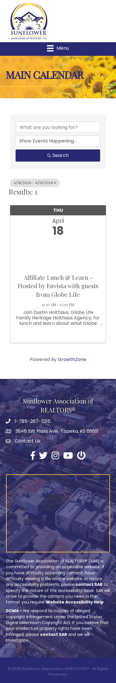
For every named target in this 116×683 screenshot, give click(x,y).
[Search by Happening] (58, 141)
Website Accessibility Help (75, 602)
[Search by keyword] (58, 127)
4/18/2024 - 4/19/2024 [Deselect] (35, 182)
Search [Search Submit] (58, 155)
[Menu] (57, 48)
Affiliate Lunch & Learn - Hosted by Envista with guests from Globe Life (58, 285)
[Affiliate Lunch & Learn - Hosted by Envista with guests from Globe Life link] (58, 253)
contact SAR (89, 584)
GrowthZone (72, 359)
